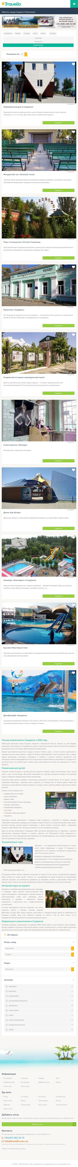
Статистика (8, 1086)
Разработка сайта (10, 1082)
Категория (8, 980)
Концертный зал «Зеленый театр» (19, 174)
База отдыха (43, 1105)
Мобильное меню (74, 4)
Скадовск (8, 33)
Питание (38, 38)
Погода (53, 33)
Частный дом (25, 1105)
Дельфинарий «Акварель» (15, 715)
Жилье (17, 33)
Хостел (58, 1101)
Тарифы (41, 1078)
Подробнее (58, 122)
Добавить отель (44, 1082)
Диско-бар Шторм (12, 512)
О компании (8, 1078)
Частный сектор (61, 1105)
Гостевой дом (60, 1097)
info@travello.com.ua (16, 1141)
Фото (35, 33)
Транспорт (38, 41)
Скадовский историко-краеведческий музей (23, 377)
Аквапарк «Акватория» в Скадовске (19, 580)
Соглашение (25, 1082)
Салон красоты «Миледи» (15, 445)
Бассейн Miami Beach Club (15, 648)
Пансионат (42, 1097)
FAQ (57, 1078)
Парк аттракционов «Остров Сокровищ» (22, 242)
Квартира (7, 1105)
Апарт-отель (8, 1109)
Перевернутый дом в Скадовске (18, 107)
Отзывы (27, 33)
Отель (6, 1097)
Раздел (7, 963)
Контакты (24, 1078)
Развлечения (38, 45)
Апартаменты (43, 1101)
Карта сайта (25, 1086)
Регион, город (10, 942)
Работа (58, 1082)
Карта (43, 33)
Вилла (23, 1101)
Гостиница (24, 1097)
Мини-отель (8, 1101)
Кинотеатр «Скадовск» (13, 310)
